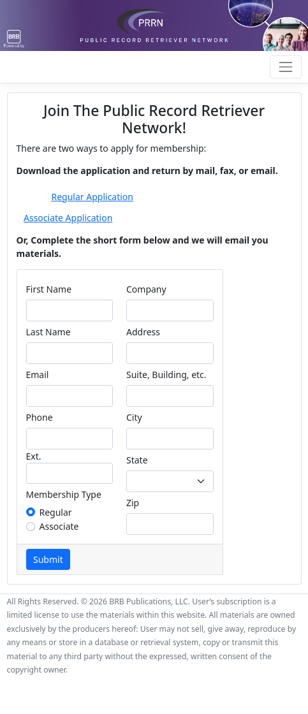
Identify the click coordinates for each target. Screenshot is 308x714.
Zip (132, 503)
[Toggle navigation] (285, 66)
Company (146, 289)
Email (37, 374)
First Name (49, 289)
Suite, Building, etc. (166, 374)
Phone (39, 417)
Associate (59, 526)
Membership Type (63, 494)
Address (143, 332)
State (137, 460)
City (134, 417)
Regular (56, 512)
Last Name (48, 332)
